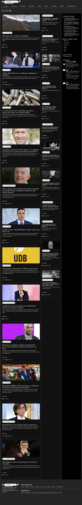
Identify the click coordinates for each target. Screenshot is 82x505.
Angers (65, 45)
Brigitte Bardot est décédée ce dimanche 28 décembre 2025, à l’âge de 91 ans (50, 255)
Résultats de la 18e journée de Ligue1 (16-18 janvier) (50, 127)
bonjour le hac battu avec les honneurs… (71, 31)
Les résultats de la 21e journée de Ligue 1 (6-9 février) (49, 87)
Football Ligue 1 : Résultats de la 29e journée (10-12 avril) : (50, 19)
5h (79, 70)
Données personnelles (44, 500)
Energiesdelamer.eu (68, 56)
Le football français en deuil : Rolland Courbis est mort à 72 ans (50, 184)
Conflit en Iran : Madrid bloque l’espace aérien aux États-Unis (19, 232)
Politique (22, 6)
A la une (6, 6)
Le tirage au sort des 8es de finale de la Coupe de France (51, 155)
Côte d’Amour (66, 42)
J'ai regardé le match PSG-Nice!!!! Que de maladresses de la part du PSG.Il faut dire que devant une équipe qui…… (71, 35)
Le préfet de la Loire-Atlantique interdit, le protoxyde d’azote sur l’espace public (20, 111)
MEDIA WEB (67, 70)
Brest (65, 50)
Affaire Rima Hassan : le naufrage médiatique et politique (16, 74)
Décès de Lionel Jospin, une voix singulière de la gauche (50, 67)
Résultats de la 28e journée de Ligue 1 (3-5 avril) (50, 39)
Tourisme (54, 6)
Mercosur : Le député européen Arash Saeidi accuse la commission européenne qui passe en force (19, 350)
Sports (46, 6)
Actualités (14, 6)
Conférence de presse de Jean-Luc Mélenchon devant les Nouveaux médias (19, 310)
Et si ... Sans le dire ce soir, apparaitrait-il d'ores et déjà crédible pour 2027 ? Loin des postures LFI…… (71, 24)
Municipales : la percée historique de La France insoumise (19, 470)
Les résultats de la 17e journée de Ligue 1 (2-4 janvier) (49, 225)
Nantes (65, 47)
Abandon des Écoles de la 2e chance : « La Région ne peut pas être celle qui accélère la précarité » (20, 151)
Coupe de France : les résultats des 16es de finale (50, 205)
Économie (31, 6)
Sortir (39, 6)
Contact (60, 500)
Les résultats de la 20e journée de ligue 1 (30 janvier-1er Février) (49, 108)
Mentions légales (54, 500)
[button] (79, 6)
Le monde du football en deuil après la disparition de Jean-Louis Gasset (50, 284)
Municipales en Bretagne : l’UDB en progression (17, 271)
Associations (9, 32)
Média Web (66, 40)
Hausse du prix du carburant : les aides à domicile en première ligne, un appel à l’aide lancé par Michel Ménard (19, 192)
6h (79, 83)
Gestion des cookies (35, 500)
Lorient (65, 49)
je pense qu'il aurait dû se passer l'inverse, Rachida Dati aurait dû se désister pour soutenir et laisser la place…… (71, 20)
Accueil (22, 500)
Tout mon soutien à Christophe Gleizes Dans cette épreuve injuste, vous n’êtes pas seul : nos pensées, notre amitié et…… (71, 28)
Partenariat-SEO (71, 6)
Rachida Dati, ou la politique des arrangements (16, 431)
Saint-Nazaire (66, 44)
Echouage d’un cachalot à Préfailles (17, 35)
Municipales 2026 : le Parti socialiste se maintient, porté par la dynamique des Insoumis (19, 391)
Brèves (62, 6)
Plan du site (27, 500)
